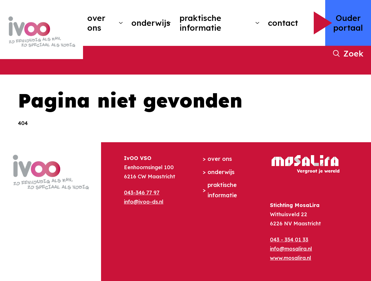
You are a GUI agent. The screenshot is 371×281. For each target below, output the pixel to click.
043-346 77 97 (141, 192)
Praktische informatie (200, 23)
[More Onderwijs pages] (169, 23)
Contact (283, 23)
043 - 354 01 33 (289, 239)
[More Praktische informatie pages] (257, 23)
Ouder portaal (348, 23)
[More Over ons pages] (121, 23)
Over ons (96, 23)
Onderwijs (147, 23)
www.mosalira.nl (290, 258)
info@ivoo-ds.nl (143, 201)
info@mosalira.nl (291, 248)
